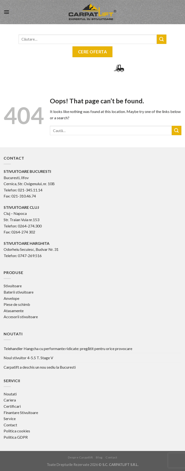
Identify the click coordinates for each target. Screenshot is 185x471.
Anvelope (11, 298)
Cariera (10, 400)
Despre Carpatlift (80, 457)
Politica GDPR (16, 437)
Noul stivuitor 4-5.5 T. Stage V (28, 357)
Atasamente (14, 310)
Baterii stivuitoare (18, 292)
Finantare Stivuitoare (21, 412)
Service (10, 418)
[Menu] (6, 12)
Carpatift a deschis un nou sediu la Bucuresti (40, 367)
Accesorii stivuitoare (21, 316)
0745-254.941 (72, 68)
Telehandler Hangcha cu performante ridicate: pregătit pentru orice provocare (68, 348)
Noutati (10, 394)
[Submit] (176, 130)
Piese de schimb (17, 304)
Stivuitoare (13, 285)
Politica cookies (17, 431)
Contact (10, 424)
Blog (99, 457)
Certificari (12, 406)
